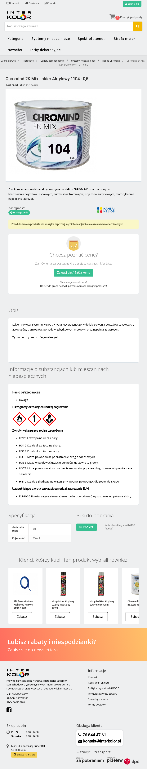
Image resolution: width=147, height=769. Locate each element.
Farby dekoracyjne (45, 50)
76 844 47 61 (94, 735)
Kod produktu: (15, 85)
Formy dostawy (97, 704)
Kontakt (50, 3)
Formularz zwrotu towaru (102, 693)
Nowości (14, 50)
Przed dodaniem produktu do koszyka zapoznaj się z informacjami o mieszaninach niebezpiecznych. (67, 224)
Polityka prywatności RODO (103, 688)
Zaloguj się (132, 3)
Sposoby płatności (98, 699)
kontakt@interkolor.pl (101, 741)
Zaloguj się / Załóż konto (73, 272)
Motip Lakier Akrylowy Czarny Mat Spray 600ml (63, 604)
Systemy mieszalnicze (50, 39)
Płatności (13, 3)
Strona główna (8, 61)
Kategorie (15, 39)
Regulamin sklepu (98, 682)
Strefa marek (125, 39)
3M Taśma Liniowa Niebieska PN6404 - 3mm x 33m (24, 604)
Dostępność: (16, 208)
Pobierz (86, 527)
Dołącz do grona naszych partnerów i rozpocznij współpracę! (73, 286)
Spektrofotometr (92, 39)
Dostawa (32, 3)
